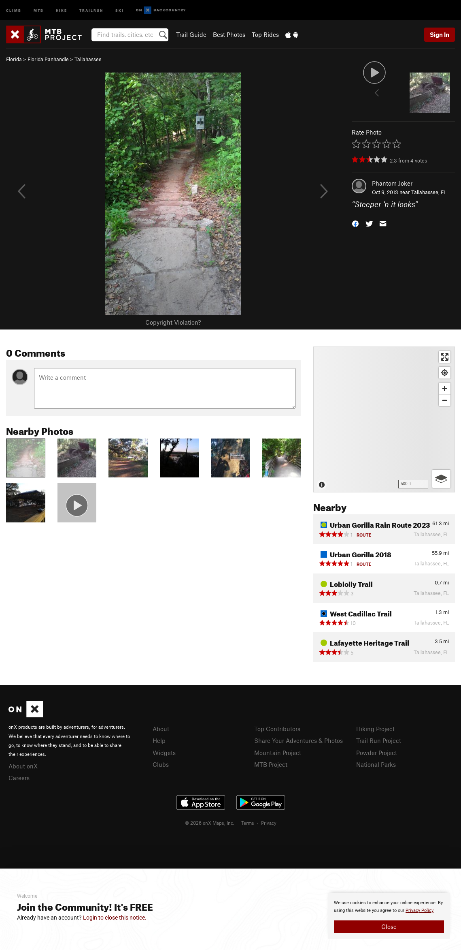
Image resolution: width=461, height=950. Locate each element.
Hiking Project (375, 728)
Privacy (268, 823)
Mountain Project (277, 752)
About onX (23, 766)
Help (159, 740)
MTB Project (270, 764)
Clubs (161, 764)
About (161, 728)
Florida (14, 59)
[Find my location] (444, 373)
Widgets (164, 752)
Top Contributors (277, 728)
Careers (19, 777)
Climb (13, 10)
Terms (247, 823)
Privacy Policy (419, 910)
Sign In (439, 34)
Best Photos (229, 34)
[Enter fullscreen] (444, 357)
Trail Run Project (378, 740)
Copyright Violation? (173, 322)
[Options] (441, 479)
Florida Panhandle (48, 59)
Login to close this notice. (115, 917)
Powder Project (376, 752)
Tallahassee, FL (428, 192)
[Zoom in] (444, 388)
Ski (119, 10)
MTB (39, 10)
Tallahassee (88, 59)
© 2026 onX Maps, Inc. (209, 823)
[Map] (384, 419)
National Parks (376, 764)
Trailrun (91, 10)
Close (389, 926)
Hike (61, 10)
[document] (389, 916)
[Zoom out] (444, 400)
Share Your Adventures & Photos (298, 740)
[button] (355, 223)
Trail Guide (191, 34)
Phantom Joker (392, 183)
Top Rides (265, 34)
